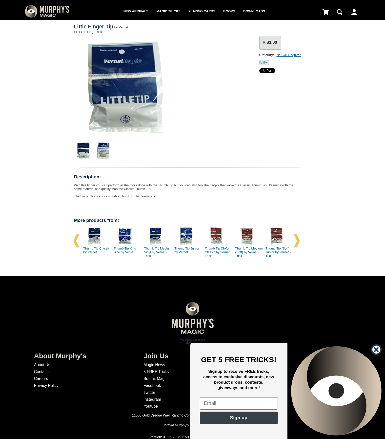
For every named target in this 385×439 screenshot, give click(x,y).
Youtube (150, 406)
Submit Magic (155, 378)
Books (229, 11)
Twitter (149, 392)
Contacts (42, 372)
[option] (95, 240)
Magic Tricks (168, 11)
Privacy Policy (46, 385)
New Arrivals (135, 11)
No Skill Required (288, 55)
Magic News (154, 365)
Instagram (152, 399)
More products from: (96, 220)
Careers (41, 378)
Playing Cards (201, 11)
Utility (264, 62)
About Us (42, 365)
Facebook (152, 385)
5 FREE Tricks (156, 372)
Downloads (254, 11)
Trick (98, 32)
